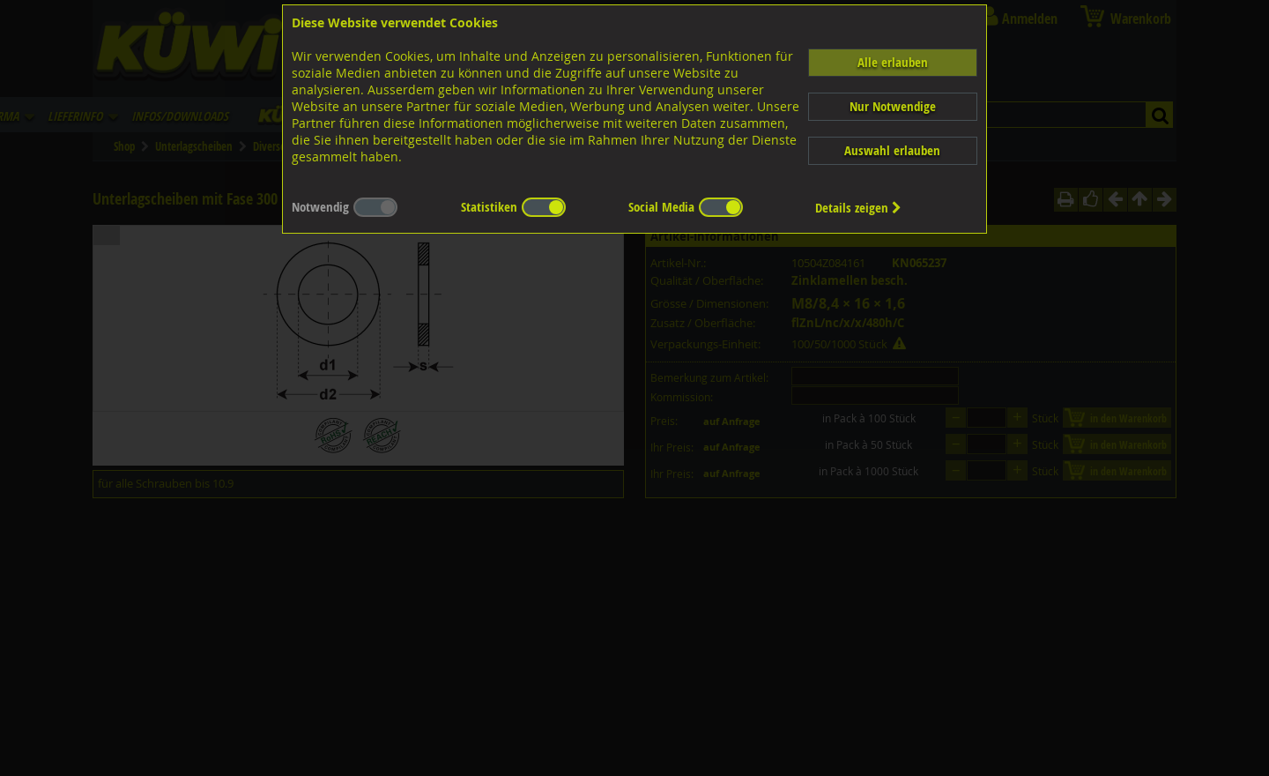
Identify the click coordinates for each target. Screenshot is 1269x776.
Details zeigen (858, 207)
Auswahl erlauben (892, 150)
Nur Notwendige (893, 106)
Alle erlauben (892, 62)
